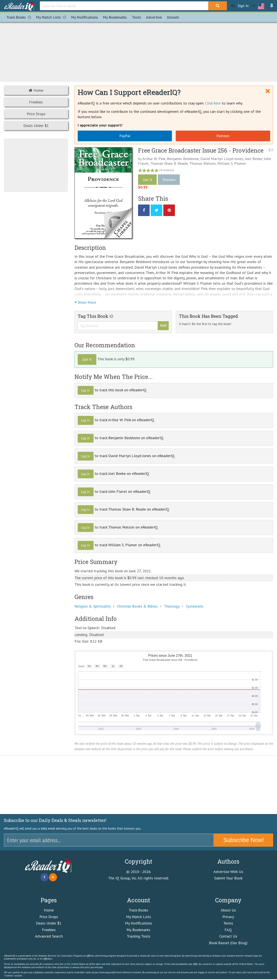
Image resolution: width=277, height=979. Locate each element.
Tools (136, 17)
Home (36, 90)
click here (247, 972)
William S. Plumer (231, 163)
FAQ (228, 929)
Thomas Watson (202, 163)
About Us (228, 910)
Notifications (84, 17)
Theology (172, 606)
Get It (147, 179)
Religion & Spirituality (92, 606)
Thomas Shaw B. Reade (169, 163)
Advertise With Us (228, 871)
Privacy (228, 916)
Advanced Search (49, 936)
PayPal (124, 135)
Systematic (195, 606)
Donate (173, 17)
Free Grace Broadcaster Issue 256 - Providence (201, 150)
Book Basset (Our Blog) (228, 942)
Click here (213, 103)
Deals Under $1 (36, 125)
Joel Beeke (253, 158)
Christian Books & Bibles (137, 606)
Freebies (36, 102)
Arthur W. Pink (153, 158)
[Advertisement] (138, 51)
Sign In (240, 6)
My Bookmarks (138, 929)
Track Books (20, 17)
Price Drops (36, 113)
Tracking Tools (138, 936)
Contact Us (228, 936)
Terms (228, 923)
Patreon (222, 135)
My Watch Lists (52, 17)
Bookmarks (115, 17)
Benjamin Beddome (183, 158)
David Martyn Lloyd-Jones (221, 158)
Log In (85, 390)
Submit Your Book (228, 878)
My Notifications (138, 923)
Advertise (154, 17)
